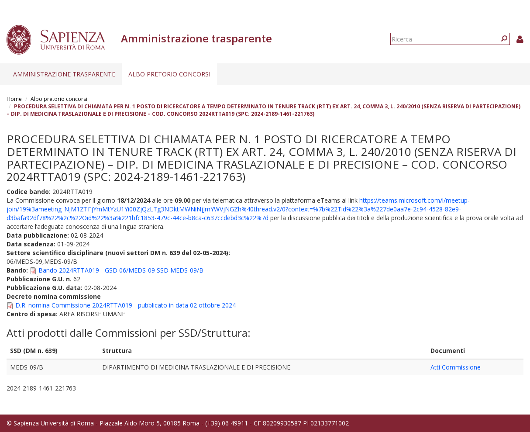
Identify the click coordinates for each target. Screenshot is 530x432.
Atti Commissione (455, 367)
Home (14, 99)
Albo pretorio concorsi (169, 74)
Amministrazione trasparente (64, 74)
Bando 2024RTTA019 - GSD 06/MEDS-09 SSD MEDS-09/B (120, 270)
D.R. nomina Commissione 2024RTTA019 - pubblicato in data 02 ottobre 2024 (125, 305)
